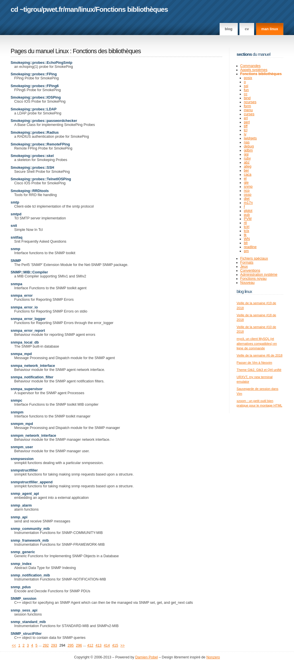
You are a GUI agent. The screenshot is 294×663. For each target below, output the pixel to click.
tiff (245, 126)
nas (246, 142)
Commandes (250, 66)
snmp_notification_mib (30, 575)
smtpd (16, 214)
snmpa (16, 284)
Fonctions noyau (253, 279)
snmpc (16, 400)
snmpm (17, 412)
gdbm (248, 150)
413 (99, 645)
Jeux (244, 267)
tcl (245, 130)
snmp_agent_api (25, 494)
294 (62, 645)
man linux (269, 29)
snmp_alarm (21, 505)
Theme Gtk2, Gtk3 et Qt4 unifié (259, 369)
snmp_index (21, 564)
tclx (246, 231)
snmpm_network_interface (33, 436)
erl (246, 118)
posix (248, 78)
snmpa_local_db (25, 342)
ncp (246, 191)
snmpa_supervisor (26, 389)
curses (249, 114)
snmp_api (19, 517)
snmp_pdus (21, 587)
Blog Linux (244, 291)
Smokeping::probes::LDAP (34, 109)
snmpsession (22, 459)
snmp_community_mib (30, 529)
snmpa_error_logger (28, 319)
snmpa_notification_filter (32, 377)
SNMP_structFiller (26, 634)
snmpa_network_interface (33, 366)
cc (245, 94)
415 (115, 645)
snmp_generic (23, 552)
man (71, 9)
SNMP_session (23, 599)
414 (107, 645)
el (245, 179)
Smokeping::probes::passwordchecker (44, 121)
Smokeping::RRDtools (30, 191)
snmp (15, 249)
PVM (248, 219)
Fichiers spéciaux (254, 258)
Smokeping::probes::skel (32, 156)
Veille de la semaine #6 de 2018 (260, 355)
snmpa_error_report (28, 331)
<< (14, 645)
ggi (246, 154)
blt (245, 243)
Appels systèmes (254, 70)
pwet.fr (52, 9)
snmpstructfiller (24, 470)
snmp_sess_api (24, 610)
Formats (247, 262)
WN (247, 239)
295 (71, 645)
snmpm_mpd (22, 424)
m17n (248, 203)
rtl (245, 223)
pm (246, 251)
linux (87, 9)
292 (46, 645)
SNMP (16, 261)
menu (248, 110)
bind (247, 98)
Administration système (258, 275)
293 (54, 645)
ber (246, 170)
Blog (228, 29)
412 (90, 645)
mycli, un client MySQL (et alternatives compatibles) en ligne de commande (257, 343)
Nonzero (213, 657)
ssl (246, 86)
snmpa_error (22, 296)
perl (247, 122)
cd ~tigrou (26, 9)
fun (246, 90)
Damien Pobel (146, 657)
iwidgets (250, 138)
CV (247, 29)
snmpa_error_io (24, 307)
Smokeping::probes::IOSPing (36, 97)
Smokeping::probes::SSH (32, 168)
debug (249, 146)
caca (247, 175)
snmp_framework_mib (30, 541)
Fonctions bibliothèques (132, 9)
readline (250, 247)
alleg (247, 166)
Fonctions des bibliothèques (107, 51)
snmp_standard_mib (28, 622)
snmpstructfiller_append (32, 482)
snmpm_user (22, 447)
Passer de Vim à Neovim (254, 362)
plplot (248, 211)
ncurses (250, 102)
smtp (15, 202)
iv (245, 134)
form (247, 106)
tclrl (246, 227)
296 (79, 645)
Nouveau (247, 283)
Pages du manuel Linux (40, 51)
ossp (247, 195)
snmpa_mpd (21, 354)
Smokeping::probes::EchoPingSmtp (41, 63)
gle (246, 183)
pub (247, 215)
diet (246, 199)
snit (14, 226)
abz (246, 162)
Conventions (250, 271)
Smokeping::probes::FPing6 (35, 86)
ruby (247, 158)
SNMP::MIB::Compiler (29, 272)
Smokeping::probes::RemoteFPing (40, 144)
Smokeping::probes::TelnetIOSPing (41, 179)
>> (122, 645)
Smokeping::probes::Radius (35, 133)
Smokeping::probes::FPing (34, 74)
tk (245, 235)
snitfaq (16, 237)
